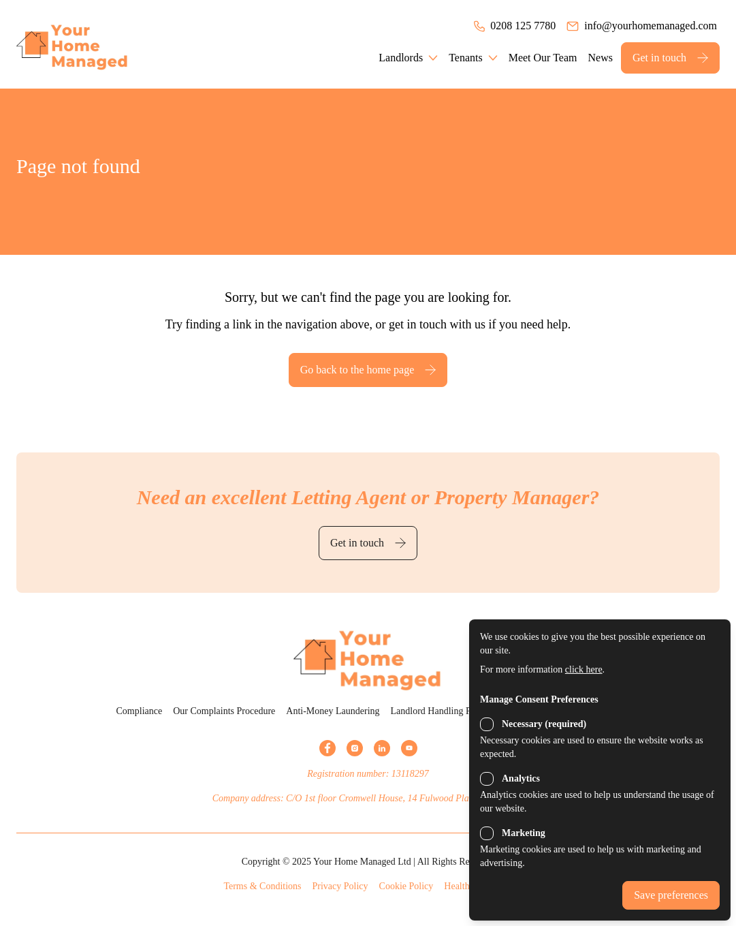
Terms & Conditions (262, 886)
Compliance (139, 711)
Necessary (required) (544, 724)
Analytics (521, 778)
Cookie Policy (406, 886)
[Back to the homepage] (91, 44)
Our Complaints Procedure (224, 711)
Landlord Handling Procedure (448, 711)
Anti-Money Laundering (332, 711)
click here (584, 669)
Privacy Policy (340, 886)
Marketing (523, 833)
